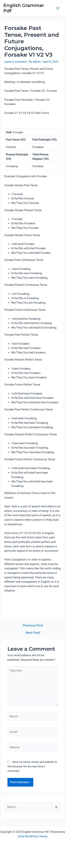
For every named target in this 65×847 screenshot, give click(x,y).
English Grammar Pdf (23, 8)
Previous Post (33, 625)
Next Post (33, 632)
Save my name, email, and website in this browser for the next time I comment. (32, 766)
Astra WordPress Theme (32, 836)
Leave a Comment (15, 61)
